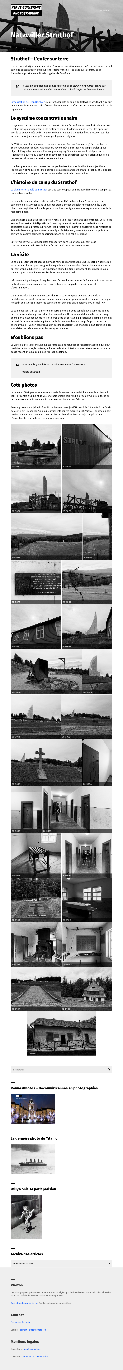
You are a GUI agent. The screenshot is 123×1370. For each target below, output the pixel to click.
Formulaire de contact (21, 1322)
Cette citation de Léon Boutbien (28, 102)
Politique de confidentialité (35, 1356)
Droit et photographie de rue (24, 1303)
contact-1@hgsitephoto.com (33, 1330)
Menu (104, 10)
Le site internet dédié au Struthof (29, 189)
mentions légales (32, 1349)
